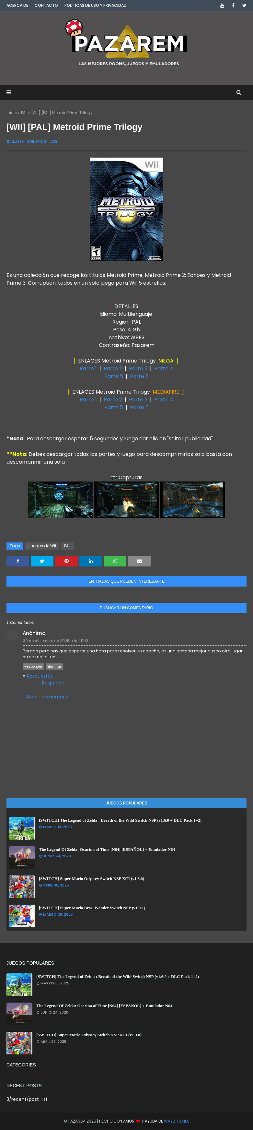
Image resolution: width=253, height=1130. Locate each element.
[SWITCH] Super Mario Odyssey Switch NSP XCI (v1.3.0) (91, 878)
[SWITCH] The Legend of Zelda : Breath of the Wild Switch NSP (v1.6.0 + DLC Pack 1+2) (120, 820)
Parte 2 (112, 368)
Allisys (17, 141)
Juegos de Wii (42, 546)
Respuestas (40, 676)
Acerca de (17, 5)
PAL (24, 112)
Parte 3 (138, 368)
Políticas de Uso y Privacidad (95, 5)
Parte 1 (89, 368)
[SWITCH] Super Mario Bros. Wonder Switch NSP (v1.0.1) (92, 907)
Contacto (46, 5)
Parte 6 (139, 376)
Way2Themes (177, 1121)
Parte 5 (113, 376)
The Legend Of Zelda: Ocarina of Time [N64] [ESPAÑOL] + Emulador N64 (107, 849)
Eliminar (54, 666)
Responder (33, 666)
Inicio (11, 112)
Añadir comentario (47, 697)
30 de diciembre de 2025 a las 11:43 (55, 640)
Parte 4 (163, 368)
